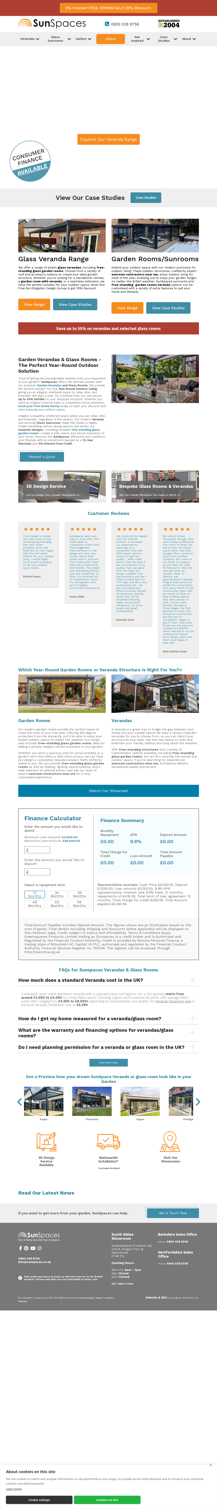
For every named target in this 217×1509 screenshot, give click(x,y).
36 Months (79, 894)
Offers (111, 39)
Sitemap (22, 1311)
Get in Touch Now (173, 1223)
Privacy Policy (86, 1308)
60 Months (57, 904)
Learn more (14, 1489)
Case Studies (146, 198)
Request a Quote (42, 457)
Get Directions (122, 1294)
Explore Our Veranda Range (108, 139)
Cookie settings (39, 1500)
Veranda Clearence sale (173, 1001)
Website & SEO (156, 1307)
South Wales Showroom (122, 1247)
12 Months (34, 894)
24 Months (57, 894)
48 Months (34, 904)
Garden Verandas (49, 385)
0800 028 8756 (125, 24)
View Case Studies (75, 305)
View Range (34, 305)
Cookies (108, 1308)
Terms (99, 1308)
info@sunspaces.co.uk (34, 1272)
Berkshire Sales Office (177, 1245)
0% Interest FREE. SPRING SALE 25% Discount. (109, 8)
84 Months (79, 904)
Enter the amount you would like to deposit (54, 862)
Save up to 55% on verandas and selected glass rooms (108, 328)
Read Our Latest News (46, 1203)
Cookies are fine (107, 1500)
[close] (210, 1465)
